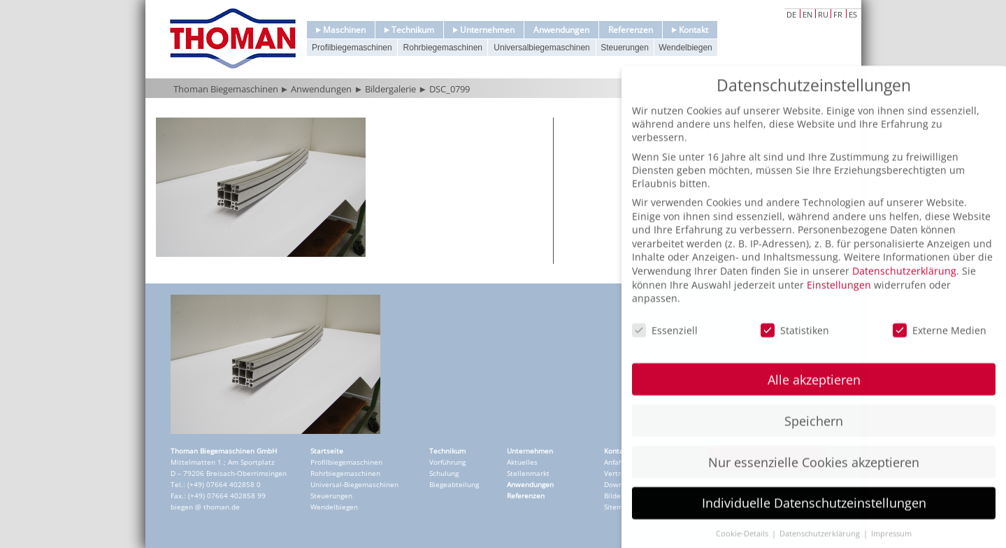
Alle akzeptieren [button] (814, 398)
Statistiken (795, 349)
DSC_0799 (449, 89)
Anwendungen (561, 30)
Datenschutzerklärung (904, 289)
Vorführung (447, 462)
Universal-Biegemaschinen (354, 484)
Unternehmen (484, 30)
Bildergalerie (390, 89)
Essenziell (665, 349)
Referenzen (630, 30)
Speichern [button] (813, 439)
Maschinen (341, 30)
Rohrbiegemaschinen (442, 47)
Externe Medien (939, 349)
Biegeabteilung (454, 484)
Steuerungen (625, 47)
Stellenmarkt (528, 473)
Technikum (409, 30)
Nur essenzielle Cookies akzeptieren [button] (813, 480)
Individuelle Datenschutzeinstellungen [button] (814, 522)
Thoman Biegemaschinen (225, 89)
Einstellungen (839, 303)
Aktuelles (522, 462)
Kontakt (690, 30)
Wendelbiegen (685, 47)
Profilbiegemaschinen (352, 47)
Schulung (444, 473)
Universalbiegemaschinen (541, 47)
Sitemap (617, 507)
